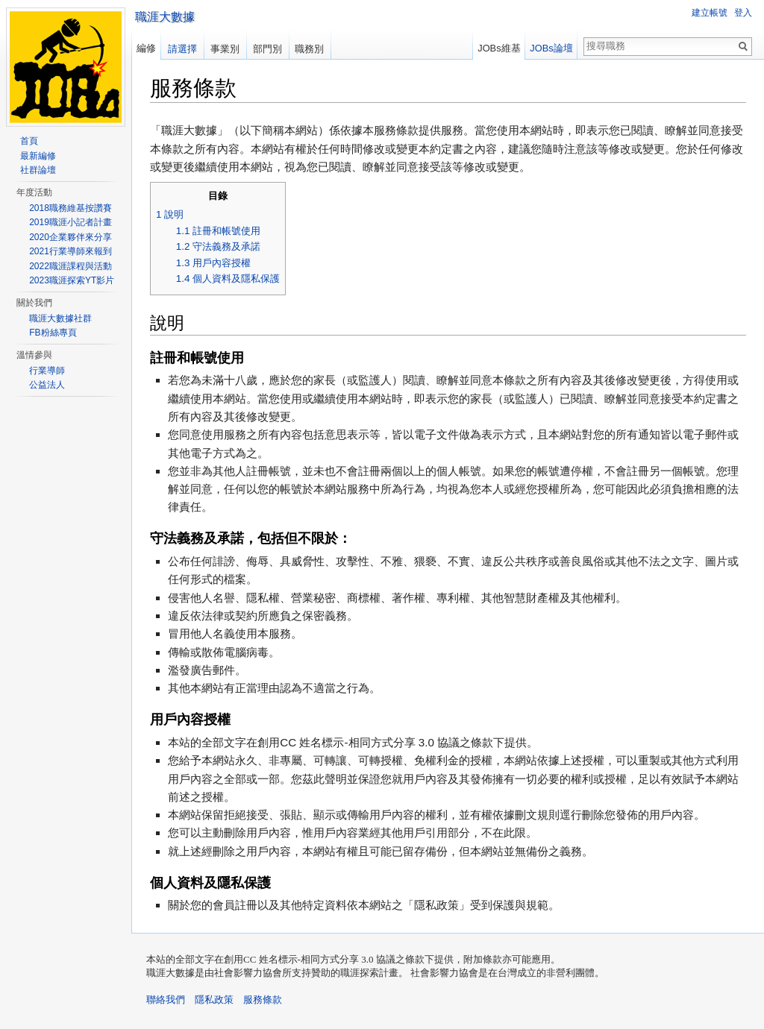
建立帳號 (709, 12)
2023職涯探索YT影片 (71, 280)
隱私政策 (214, 999)
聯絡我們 (165, 999)
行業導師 (47, 370)
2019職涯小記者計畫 (70, 222)
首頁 (29, 141)
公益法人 (47, 385)
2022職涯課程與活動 (70, 266)
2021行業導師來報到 (70, 251)
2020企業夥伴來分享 (70, 237)
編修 (146, 48)
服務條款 (262, 999)
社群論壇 (38, 170)
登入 (743, 12)
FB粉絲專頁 (52, 332)
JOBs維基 (499, 48)
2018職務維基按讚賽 (70, 208)
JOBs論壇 (551, 48)
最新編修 (38, 156)
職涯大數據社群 (60, 318)
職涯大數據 (165, 16)
